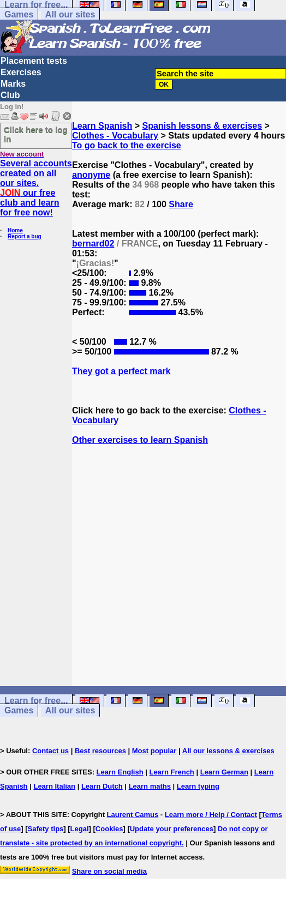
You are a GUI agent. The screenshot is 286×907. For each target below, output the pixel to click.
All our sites (70, 14)
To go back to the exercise (126, 145)
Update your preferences (171, 829)
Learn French (171, 772)
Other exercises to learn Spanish (140, 440)
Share (181, 204)
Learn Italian (54, 786)
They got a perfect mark (121, 371)
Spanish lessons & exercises (202, 125)
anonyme (91, 174)
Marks (13, 83)
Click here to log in (36, 134)
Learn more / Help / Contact (211, 814)
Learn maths (150, 786)
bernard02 (93, 243)
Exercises (21, 72)
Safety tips (46, 829)
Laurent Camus (133, 814)
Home (15, 230)
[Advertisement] (179, 570)
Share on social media (109, 871)
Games (18, 14)
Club (10, 95)
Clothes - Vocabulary (115, 135)
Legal (79, 829)
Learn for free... (36, 700)
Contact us (50, 751)
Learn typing (198, 786)
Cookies (109, 829)
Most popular (154, 751)
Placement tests (34, 60)
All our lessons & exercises (228, 751)
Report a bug (24, 236)
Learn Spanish (102, 125)
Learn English (120, 772)
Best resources (100, 751)
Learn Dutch (102, 786)
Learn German (224, 772)
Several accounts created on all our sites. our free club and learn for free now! (36, 188)
